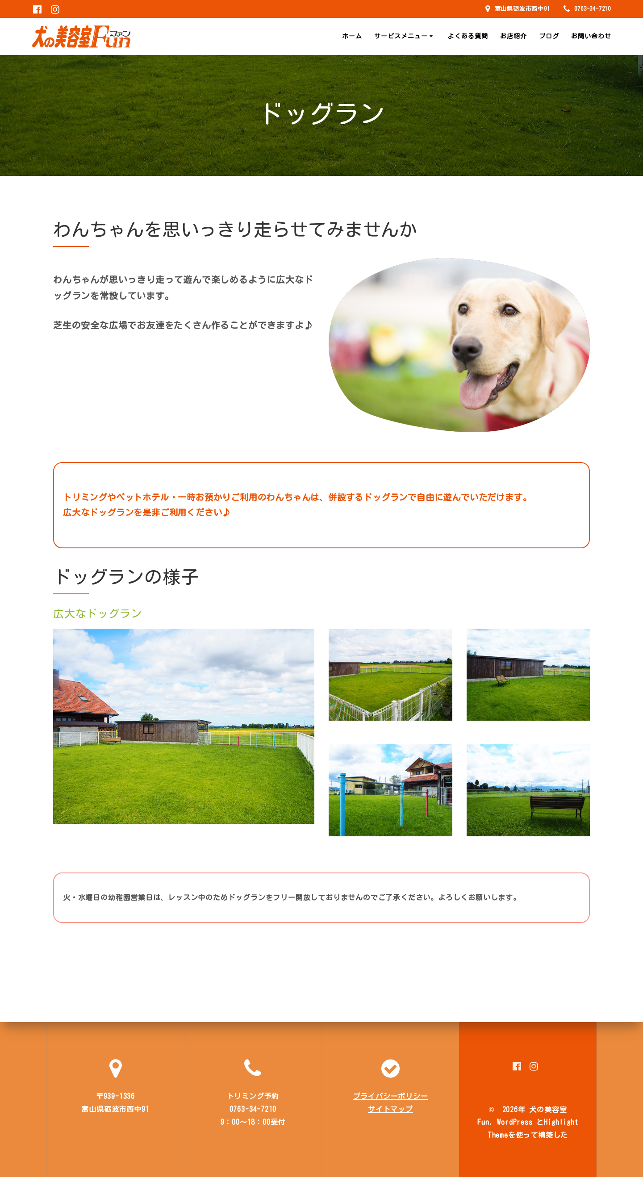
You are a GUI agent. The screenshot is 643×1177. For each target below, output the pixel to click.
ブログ (549, 36)
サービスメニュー (401, 36)
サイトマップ (390, 1109)
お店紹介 (513, 36)
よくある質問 (468, 36)
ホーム (352, 36)
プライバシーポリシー (390, 1096)
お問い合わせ (591, 36)
